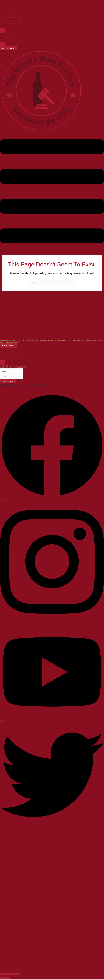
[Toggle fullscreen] (7, 974)
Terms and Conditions (14, 20)
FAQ (7, 349)
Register (9, 38)
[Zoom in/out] (2, 974)
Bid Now (9, 13)
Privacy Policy (11, 352)
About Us (9, 17)
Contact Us (10, 24)
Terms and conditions (14, 356)
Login (8, 34)
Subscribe (7, 381)
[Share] (12, 974)
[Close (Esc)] (17, 974)
